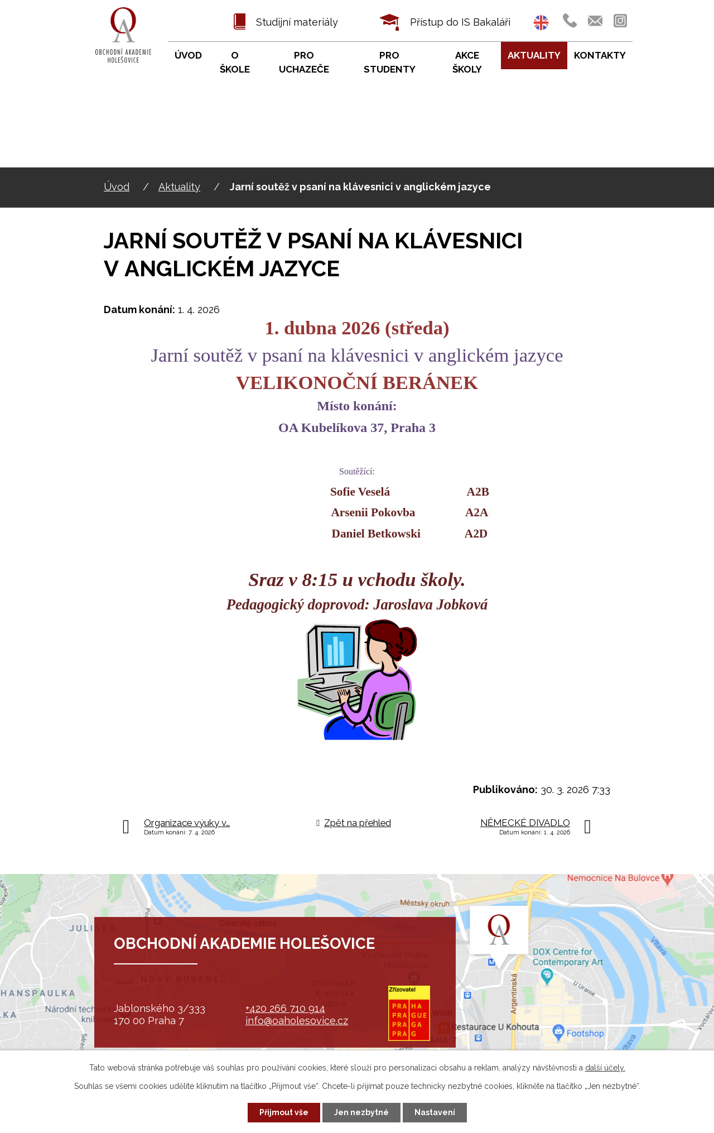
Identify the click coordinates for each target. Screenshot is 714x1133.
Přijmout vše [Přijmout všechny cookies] (283, 1112)
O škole (235, 62)
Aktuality (179, 187)
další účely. (605, 1067)
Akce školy (467, 62)
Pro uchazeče (304, 62)
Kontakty (600, 55)
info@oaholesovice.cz (296, 1020)
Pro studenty (390, 62)
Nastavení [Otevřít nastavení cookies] (434, 1112)
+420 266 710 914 (285, 1008)
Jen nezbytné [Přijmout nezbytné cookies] (361, 1112)
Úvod (116, 187)
